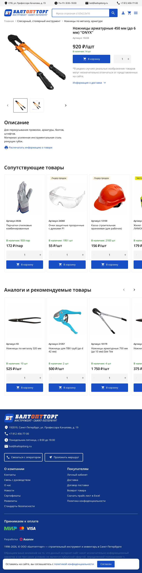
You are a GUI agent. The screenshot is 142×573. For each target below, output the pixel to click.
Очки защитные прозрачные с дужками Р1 (66, 226)
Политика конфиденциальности (86, 500)
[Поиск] (113, 12)
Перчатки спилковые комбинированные (19, 226)
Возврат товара (76, 490)
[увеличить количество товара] (128, 58)
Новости (9, 490)
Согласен (105, 564)
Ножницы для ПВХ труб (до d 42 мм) (66, 349)
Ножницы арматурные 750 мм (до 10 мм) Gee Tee (109, 349)
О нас (7, 484)
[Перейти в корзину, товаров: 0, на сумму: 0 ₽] (129, 12)
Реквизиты (10, 500)
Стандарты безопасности (19, 505)
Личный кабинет (77, 474)
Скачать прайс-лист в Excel (83, 495)
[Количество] (122, 59)
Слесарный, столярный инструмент (39, 20)
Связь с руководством (17, 479)
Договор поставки (78, 484)
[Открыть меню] (136, 12)
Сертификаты (12, 495)
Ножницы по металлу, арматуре (83, 20)
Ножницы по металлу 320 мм (23, 348)
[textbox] (82, 13)
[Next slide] (65, 105)
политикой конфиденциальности (74, 564)
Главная (9, 20)
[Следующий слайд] (134, 289)
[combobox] (85, 12)
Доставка (72, 479)
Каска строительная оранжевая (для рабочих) (106, 226)
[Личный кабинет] (123, 12)
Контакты (10, 474)
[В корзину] (24, 264)
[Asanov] (26, 539)
